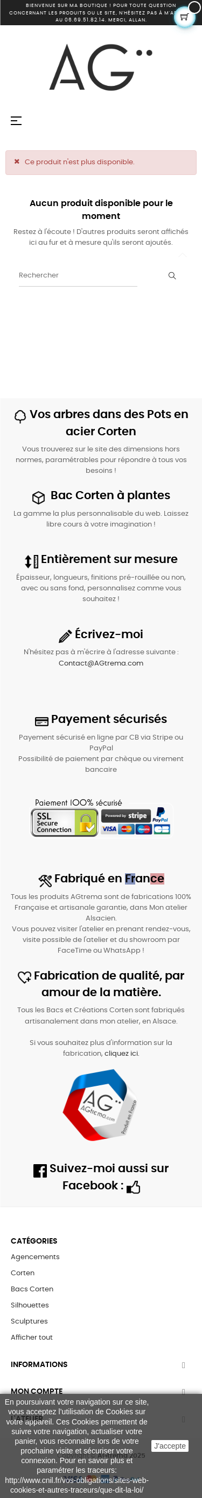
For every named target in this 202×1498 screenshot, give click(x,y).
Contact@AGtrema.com (101, 663)
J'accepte (170, 1446)
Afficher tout (32, 1337)
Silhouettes (30, 1305)
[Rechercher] (78, 276)
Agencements (35, 1257)
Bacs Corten (32, 1289)
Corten (22, 1273)
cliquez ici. (122, 1053)
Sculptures (29, 1321)
